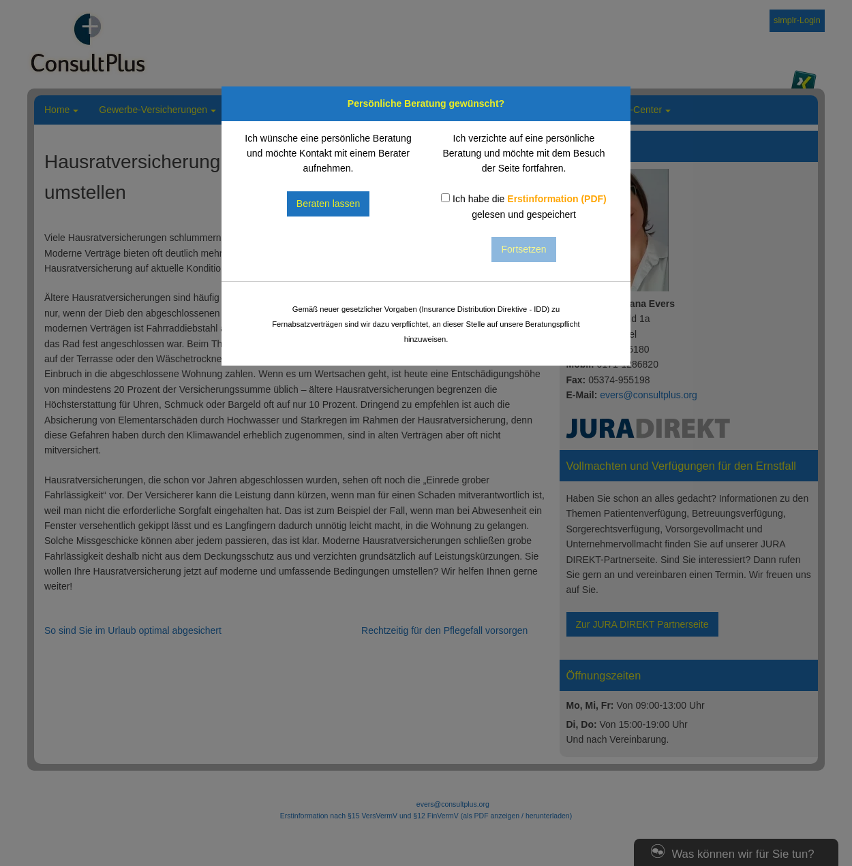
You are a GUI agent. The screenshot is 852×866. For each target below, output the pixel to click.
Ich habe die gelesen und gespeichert (524, 206)
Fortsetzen (523, 249)
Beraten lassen (328, 203)
